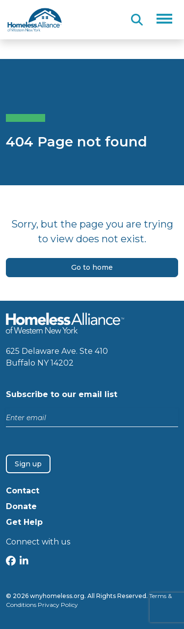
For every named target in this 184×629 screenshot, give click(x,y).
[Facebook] (11, 562)
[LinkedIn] (24, 562)
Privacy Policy (58, 604)
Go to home (92, 267)
